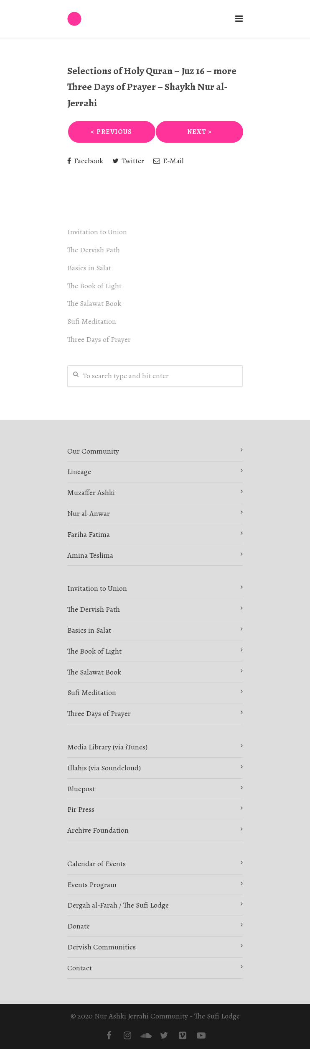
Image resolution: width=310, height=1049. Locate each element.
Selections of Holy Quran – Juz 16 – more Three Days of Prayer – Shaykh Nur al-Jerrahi (151, 87)
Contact (79, 968)
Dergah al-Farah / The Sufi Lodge (118, 905)
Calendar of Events (96, 864)
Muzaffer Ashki (91, 492)
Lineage (79, 472)
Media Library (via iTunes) (107, 747)
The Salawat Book (94, 303)
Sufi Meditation (91, 321)
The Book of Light (94, 286)
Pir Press (80, 809)
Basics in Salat (89, 268)
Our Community (93, 451)
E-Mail (168, 161)
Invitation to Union (97, 232)
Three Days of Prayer (99, 339)
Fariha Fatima (88, 534)
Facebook (85, 161)
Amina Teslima (90, 555)
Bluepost (81, 789)
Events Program (92, 885)
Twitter (128, 161)
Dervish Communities (101, 947)
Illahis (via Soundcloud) (104, 768)
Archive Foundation (98, 830)
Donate (78, 926)
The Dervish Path (93, 250)
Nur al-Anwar (88, 513)
